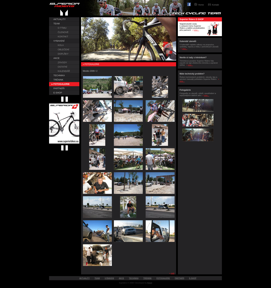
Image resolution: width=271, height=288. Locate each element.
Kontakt (215, 5)
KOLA (61, 45)
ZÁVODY (62, 62)
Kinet (149, 283)
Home (201, 5)
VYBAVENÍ (58, 41)
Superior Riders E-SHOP (192, 19)
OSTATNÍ (62, 66)
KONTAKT (63, 36)
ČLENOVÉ (63, 32)
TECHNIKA (59, 75)
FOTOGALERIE (61, 84)
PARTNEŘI (59, 88)
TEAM (56, 23)
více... (196, 30)
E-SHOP (57, 92)
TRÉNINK (58, 79)
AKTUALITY (59, 19)
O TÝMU (62, 28)
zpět (172, 273)
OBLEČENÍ (63, 49)
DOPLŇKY (63, 54)
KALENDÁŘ (64, 71)
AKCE (56, 58)
